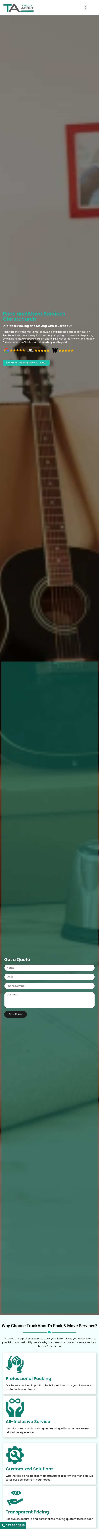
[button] (85, 7)
